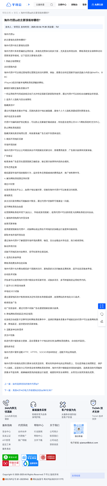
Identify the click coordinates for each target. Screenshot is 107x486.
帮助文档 (6, 12)
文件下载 (38, 440)
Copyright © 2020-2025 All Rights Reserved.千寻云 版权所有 (31, 474)
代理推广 (22, 435)
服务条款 (6, 448)
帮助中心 (38, 435)
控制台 (74, 4)
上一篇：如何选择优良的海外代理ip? (21, 384)
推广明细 (22, 440)
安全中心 (6, 431)
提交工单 (6, 444)
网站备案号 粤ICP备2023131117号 (48, 479)
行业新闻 (38, 431)
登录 (84, 4)
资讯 (16, 12)
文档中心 (62, 4)
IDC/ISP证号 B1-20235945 (16, 479)
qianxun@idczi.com (89, 442)
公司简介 (54, 431)
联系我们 (54, 435)
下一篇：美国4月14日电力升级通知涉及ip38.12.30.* (28, 390)
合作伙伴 (22, 431)
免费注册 (99, 4)
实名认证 (6, 435)
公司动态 (54, 440)
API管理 (6, 440)
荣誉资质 (54, 444)
